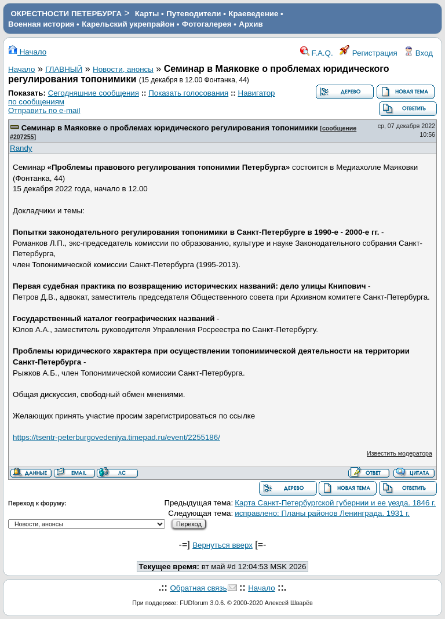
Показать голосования (188, 93)
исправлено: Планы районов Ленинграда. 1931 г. (322, 513)
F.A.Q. (316, 53)
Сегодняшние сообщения (93, 93)
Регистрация (368, 53)
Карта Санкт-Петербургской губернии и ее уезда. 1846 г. (335, 502)
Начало (27, 52)
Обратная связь (198, 588)
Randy (21, 148)
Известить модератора (399, 453)
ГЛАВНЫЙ (63, 69)
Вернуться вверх (222, 545)
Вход (418, 53)
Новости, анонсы (123, 69)
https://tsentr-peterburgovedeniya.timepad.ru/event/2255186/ (116, 437)
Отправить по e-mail (44, 110)
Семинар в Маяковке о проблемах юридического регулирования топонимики (169, 127)
